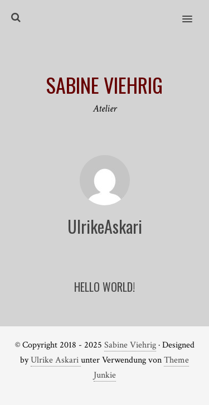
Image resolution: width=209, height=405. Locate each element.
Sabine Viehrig (130, 345)
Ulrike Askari (56, 360)
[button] (193, 11)
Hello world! (104, 286)
